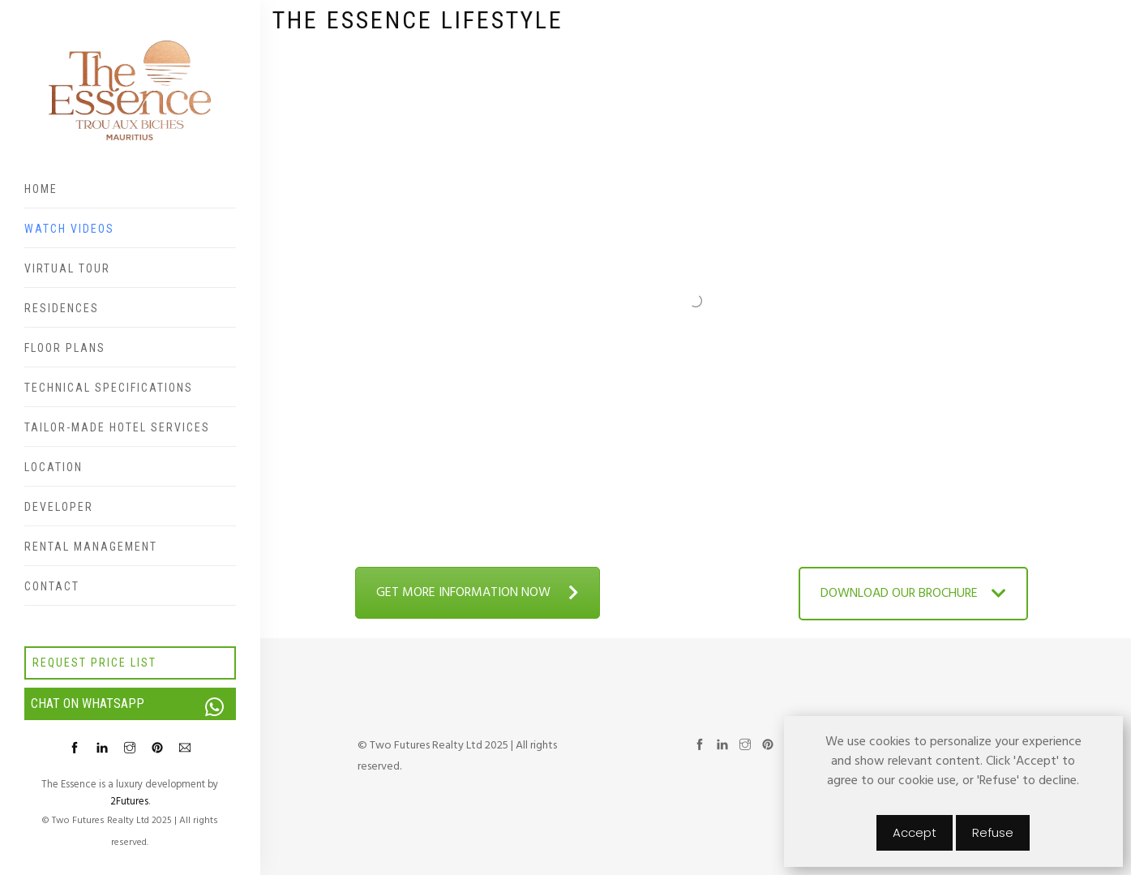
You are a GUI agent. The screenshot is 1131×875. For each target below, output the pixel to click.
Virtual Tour (67, 268)
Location (53, 467)
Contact (51, 586)
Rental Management (90, 546)
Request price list (94, 662)
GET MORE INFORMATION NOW (477, 592)
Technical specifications (108, 387)
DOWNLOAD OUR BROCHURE (913, 593)
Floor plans (64, 347)
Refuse (992, 832)
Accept (914, 832)
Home (41, 188)
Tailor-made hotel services (117, 427)
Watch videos (69, 228)
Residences (61, 308)
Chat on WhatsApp (133, 704)
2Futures (129, 801)
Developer (58, 506)
